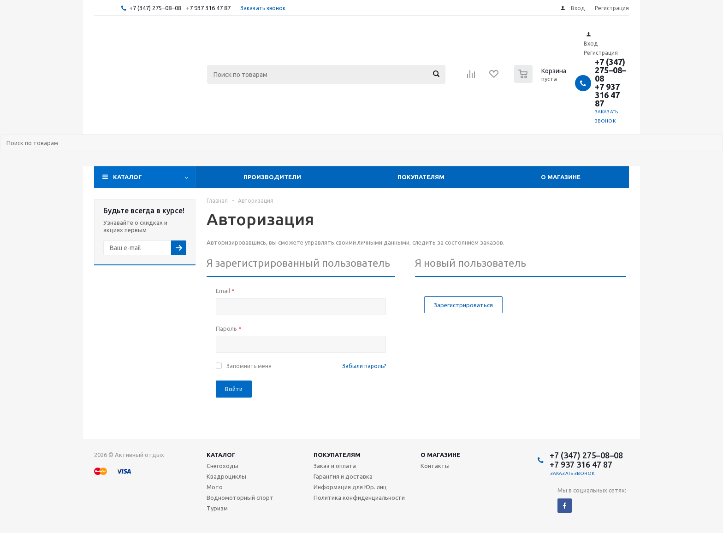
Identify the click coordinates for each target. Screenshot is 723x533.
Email (225, 290)
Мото (215, 487)
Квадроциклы (226, 476)
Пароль (228, 328)
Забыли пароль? (364, 366)
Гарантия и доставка (343, 476)
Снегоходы (222, 466)
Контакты (435, 466)
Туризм (217, 508)
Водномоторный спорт (240, 497)
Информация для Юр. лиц (350, 487)
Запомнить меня (249, 366)
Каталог (127, 177)
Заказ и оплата (335, 466)
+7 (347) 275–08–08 (155, 8)
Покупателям (420, 177)
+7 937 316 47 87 (208, 8)
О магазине (561, 177)
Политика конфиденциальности (359, 497)
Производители (272, 177)
